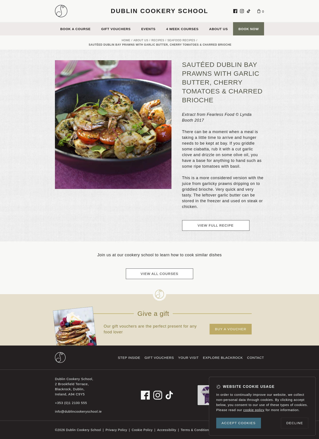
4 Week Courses (182, 29)
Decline (294, 423)
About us (218, 29)
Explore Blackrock (223, 357)
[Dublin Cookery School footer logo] (60, 357)
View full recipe (216, 225)
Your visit (188, 357)
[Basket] (261, 11)
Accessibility (166, 430)
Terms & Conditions (196, 430)
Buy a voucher (230, 329)
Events (148, 29)
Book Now (248, 29)
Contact (255, 357)
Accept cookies (239, 423)
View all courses (159, 274)
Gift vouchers (116, 29)
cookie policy (254, 410)
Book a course (75, 29)
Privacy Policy (116, 430)
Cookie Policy (142, 430)
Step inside (129, 357)
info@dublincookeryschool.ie (78, 411)
